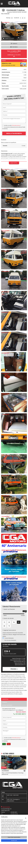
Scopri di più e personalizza (14, 837)
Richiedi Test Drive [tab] (7, 705)
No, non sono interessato (10, 640)
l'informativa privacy (16, 125)
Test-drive (14, 47)
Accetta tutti (14, 840)
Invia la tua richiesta (14, 133)
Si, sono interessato (9, 638)
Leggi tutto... (14, 163)
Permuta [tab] (4, 702)
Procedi (14, 669)
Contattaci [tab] (5, 699)
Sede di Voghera (6, 807)
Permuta (14, 43)
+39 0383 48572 (20, 714)
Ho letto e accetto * (12, 125)
